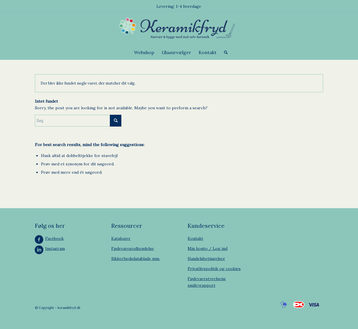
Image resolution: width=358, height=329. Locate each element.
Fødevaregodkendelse (132, 248)
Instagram (55, 248)
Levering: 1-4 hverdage (179, 6)
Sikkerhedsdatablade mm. (135, 258)
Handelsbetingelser (206, 258)
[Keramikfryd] (179, 28)
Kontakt (195, 238)
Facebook (54, 238)
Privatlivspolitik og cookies (214, 268)
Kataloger (121, 238)
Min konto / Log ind (207, 248)
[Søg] (224, 52)
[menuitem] (144, 52)
